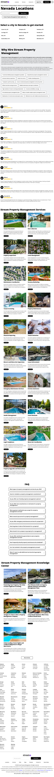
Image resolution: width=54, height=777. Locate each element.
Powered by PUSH (36, 773)
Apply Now (39, 2)
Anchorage (13, 667)
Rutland (12, 741)
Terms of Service (40, 770)
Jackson (45, 698)
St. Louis (1, 705)
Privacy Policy (48, 770)
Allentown (35, 723)
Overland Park (14, 692)
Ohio (1, 719)
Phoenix (23, 667)
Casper (12, 747)
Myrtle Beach (13, 731)
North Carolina (36, 711)
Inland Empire (46, 670)
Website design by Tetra (27, 773)
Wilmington (24, 676)
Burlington (13, 738)
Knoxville (34, 731)
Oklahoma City (14, 720)
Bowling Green (25, 693)
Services (23, 2)
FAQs (20, 762)
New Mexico (13, 711)
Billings (12, 705)
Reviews (31, 762)
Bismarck (45, 713)
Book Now (47, 2)
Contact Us (31, 2)
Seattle (34, 738)
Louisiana (35, 689)
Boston (12, 698)
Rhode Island (2, 726)
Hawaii (12, 682)
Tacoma (34, 741)
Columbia (13, 729)
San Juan (45, 720)
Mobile (1, 668)
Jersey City (2, 714)
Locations (17, 2)
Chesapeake (24, 741)
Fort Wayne (46, 685)
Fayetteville (35, 667)
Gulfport (45, 699)
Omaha (23, 705)
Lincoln (23, 707)
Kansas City (13, 693)
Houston (45, 728)
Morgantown (46, 741)
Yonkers (23, 716)
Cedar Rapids (2, 692)
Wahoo (23, 708)
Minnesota (35, 696)
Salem (23, 722)
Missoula (13, 707)
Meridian (23, 685)
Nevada (34, 704)
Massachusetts (14, 696)
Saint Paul (35, 699)
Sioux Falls (24, 728)
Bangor (45, 693)
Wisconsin (2, 744)
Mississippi (46, 696)
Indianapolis (46, 683)
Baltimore (2, 698)
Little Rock (35, 665)
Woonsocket (2, 731)
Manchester (46, 705)
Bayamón (46, 722)
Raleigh (34, 714)
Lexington (24, 692)
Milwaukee (2, 745)
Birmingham (2, 665)
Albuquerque (13, 713)
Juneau (12, 668)
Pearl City (13, 685)
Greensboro (35, 716)
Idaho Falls (24, 686)
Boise (23, 683)
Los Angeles (46, 665)
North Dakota (47, 711)
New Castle (24, 677)
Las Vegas (35, 705)
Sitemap (20, 770)
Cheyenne (13, 745)
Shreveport (35, 693)
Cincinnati (2, 723)
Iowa (1, 689)
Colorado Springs (3, 676)
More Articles (27, 657)
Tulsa (12, 722)
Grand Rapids (24, 699)
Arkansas (35, 664)
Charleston (13, 728)
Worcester (13, 699)
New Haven (13, 677)
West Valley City (3, 739)
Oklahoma (13, 719)
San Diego (46, 667)
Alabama (2, 664)
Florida (45, 673)
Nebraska (24, 704)
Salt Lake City (2, 738)
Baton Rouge (35, 692)
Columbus (2, 685)
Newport (2, 729)
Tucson (23, 665)
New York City (24, 713)
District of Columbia (37, 673)
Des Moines (2, 690)
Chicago (34, 683)
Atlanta (1, 683)
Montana (13, 704)
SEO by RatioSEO (17, 773)
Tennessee (35, 726)
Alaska (12, 664)
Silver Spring (2, 699)
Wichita (12, 690)
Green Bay (2, 748)
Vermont (13, 737)
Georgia (1, 682)
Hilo (12, 686)
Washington (35, 737)
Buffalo (23, 714)
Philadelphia (35, 720)
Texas (45, 726)
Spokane (34, 739)
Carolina (45, 723)
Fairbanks (13, 665)
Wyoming (13, 744)
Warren (23, 701)
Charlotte (35, 713)
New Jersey (2, 711)
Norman (12, 723)
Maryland (2, 696)
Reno (34, 708)
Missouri (2, 704)
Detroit (23, 698)
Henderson (35, 707)
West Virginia (46, 737)
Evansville (46, 686)
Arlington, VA (35, 676)
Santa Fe (12, 716)
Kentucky (24, 689)
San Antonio (46, 729)
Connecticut (13, 673)
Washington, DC (36, 674)
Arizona (23, 664)
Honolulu (13, 683)
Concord (45, 708)
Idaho (23, 682)
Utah (1, 737)
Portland (45, 690)
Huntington (46, 739)
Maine (45, 689)
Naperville (35, 685)
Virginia (23, 737)
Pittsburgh (35, 722)
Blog (25, 762)
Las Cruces (13, 714)
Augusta (1, 686)
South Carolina (14, 726)
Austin (45, 732)
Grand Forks (46, 716)
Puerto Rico (46, 719)
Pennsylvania (35, 719)
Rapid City (24, 729)
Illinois (34, 682)
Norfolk (23, 739)
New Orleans (35, 690)
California (46, 664)
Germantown (2, 701)
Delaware (24, 673)
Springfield (13, 701)
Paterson (2, 716)
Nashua (45, 707)
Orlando (45, 679)
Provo (1, 741)
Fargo (45, 714)
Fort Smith (35, 668)
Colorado (2, 673)
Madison (1, 747)
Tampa (45, 677)
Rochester (35, 701)
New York (24, 711)
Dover (23, 674)
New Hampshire (47, 704)
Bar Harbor (46, 692)
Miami (45, 676)
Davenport (2, 693)
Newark (1, 713)
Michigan (24, 696)
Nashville (35, 728)
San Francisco (46, 668)
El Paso (45, 733)
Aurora (1, 677)
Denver (1, 674)
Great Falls (13, 708)
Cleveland (2, 722)
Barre (12, 739)
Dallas (45, 731)
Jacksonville (46, 674)
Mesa (23, 668)
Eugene (23, 723)
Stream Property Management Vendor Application (14, 17)
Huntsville (2, 667)
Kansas (12, 689)
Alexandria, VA (36, 677)
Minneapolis (35, 698)
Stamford (13, 676)
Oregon (23, 719)
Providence (2, 728)
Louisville (24, 690)
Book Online (46, 762)
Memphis (35, 729)
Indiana (45, 682)
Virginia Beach (25, 738)
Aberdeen (24, 731)
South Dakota (25, 726)
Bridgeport (13, 674)
